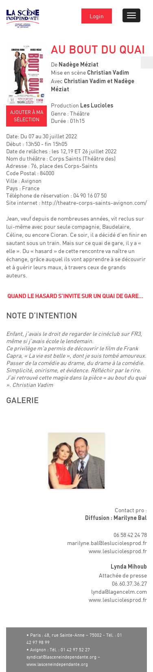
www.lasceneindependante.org (57, 664)
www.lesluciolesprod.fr (118, 550)
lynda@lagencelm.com (119, 591)
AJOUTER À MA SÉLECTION (26, 115)
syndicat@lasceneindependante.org (61, 657)
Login (97, 16)
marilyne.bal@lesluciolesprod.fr (107, 542)
